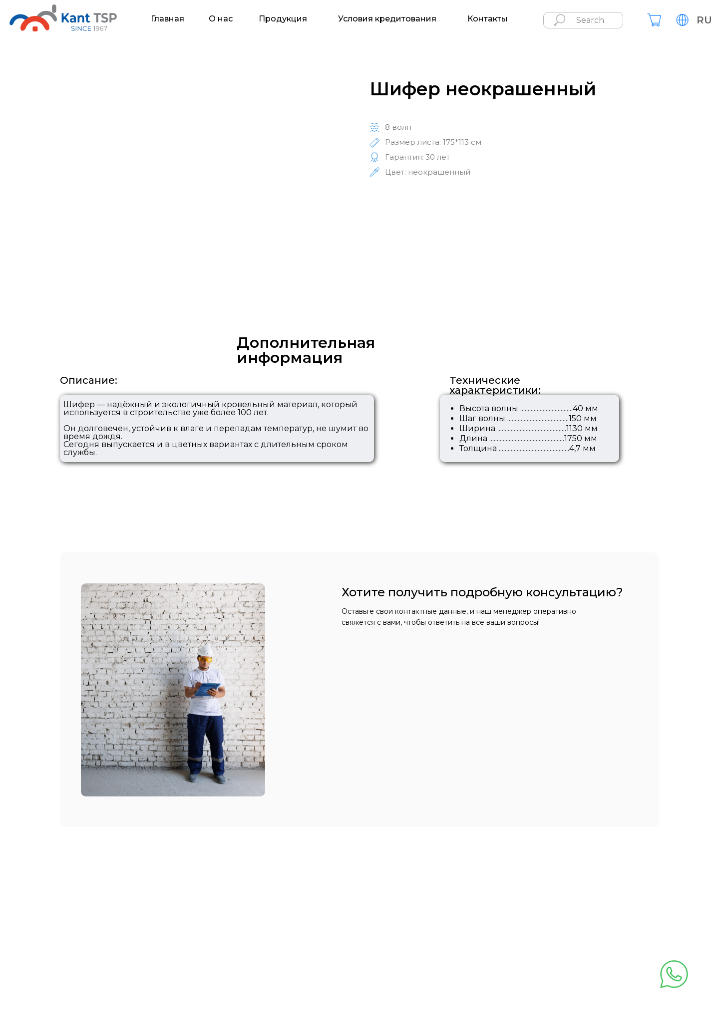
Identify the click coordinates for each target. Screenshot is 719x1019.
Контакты (487, 19)
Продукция (283, 19)
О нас (221, 19)
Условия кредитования (387, 19)
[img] (654, 19)
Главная (167, 19)
